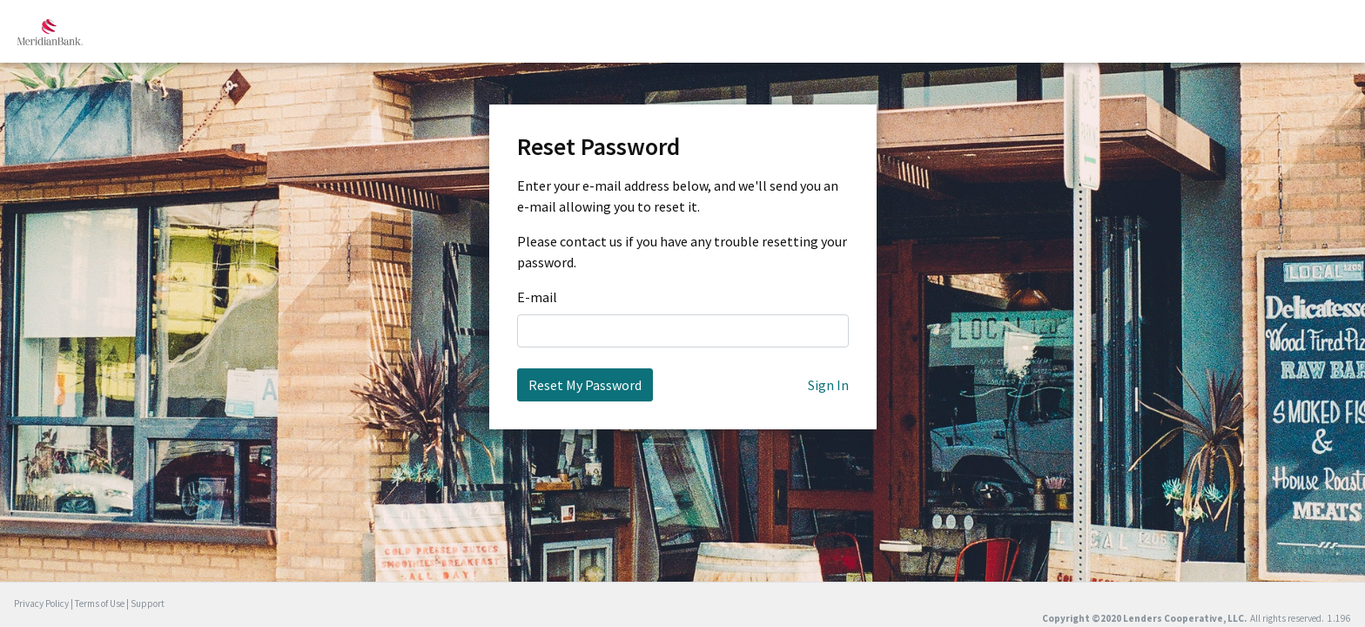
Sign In (828, 385)
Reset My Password (585, 385)
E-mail (537, 297)
